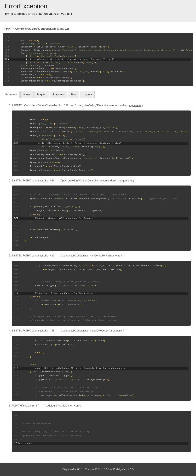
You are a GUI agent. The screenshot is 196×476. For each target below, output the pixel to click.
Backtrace (11, 94)
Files (73, 94)
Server (27, 94)
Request (42, 94)
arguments (135, 105)
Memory (87, 94)
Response (58, 94)
